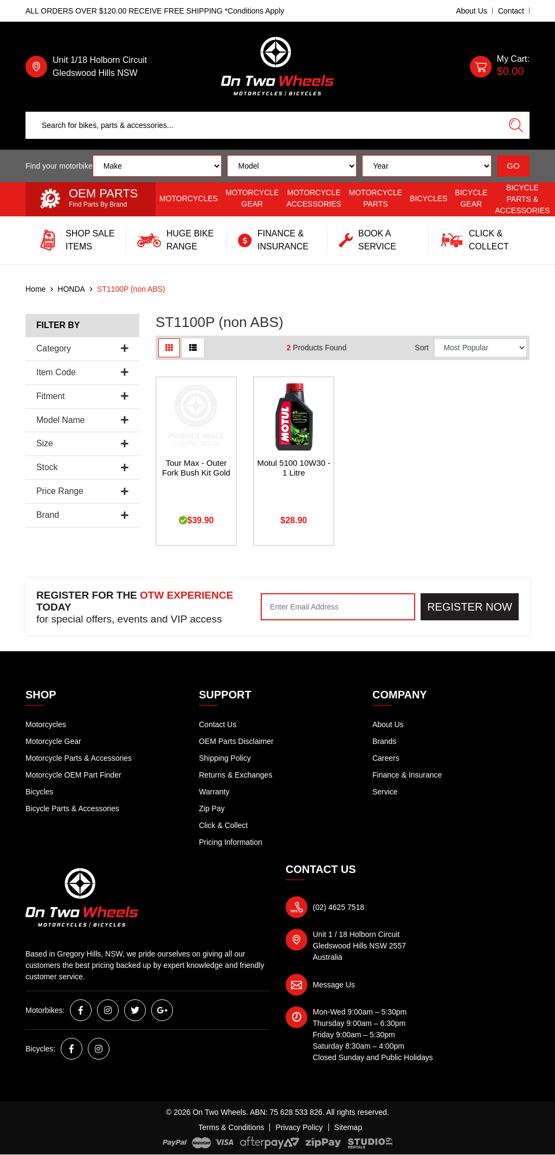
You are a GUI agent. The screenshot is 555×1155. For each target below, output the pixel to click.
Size (82, 443)
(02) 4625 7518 (338, 907)
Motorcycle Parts (376, 198)
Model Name (82, 420)
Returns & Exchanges (235, 775)
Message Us (334, 984)
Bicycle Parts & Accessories (522, 199)
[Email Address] (338, 606)
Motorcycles (188, 198)
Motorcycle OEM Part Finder (73, 775)
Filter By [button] (58, 325)
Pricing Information (230, 842)
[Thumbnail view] (169, 347)
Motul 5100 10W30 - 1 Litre (293, 468)
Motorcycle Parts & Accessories (78, 758)
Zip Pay (211, 808)
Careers (385, 758)
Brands (384, 741)
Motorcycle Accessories (313, 198)
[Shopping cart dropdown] (500, 67)
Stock (82, 467)
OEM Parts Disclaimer (236, 741)
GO (513, 165)
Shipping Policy (225, 758)
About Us (471, 11)
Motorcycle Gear (252, 198)
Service (385, 791)
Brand (82, 514)
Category (82, 348)
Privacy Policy (298, 1127)
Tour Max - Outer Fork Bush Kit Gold (196, 468)
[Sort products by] (480, 347)
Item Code (82, 372)
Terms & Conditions (231, 1127)
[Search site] (516, 125)
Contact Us (217, 724)
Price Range (82, 491)
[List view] (193, 347)
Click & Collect (223, 825)
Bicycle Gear (471, 198)
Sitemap (348, 1127)
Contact (511, 11)
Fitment (82, 396)
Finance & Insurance (407, 775)
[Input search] (264, 125)
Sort (422, 347)
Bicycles (428, 198)
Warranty (214, 791)
